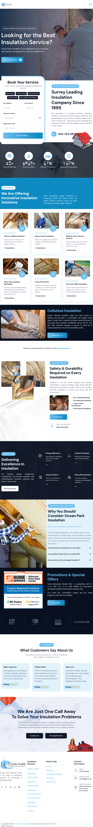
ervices (67, 348)
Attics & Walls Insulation (14, 236)
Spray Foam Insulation (44, 236)
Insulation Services (10, 233)
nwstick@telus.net (85, 779)
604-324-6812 (62, 430)
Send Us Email (84, 777)
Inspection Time (9, 124)
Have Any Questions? (63, 427)
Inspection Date (9, 113)
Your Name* (7, 103)
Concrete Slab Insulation (76, 284)
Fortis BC (61, 590)
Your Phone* (28, 103)
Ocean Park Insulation (22, 824)
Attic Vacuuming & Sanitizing (12, 283)
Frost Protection (42, 282)
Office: (81, 769)
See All (60, 348)
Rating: (6, 688)
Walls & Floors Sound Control (75, 237)
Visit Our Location (85, 784)
